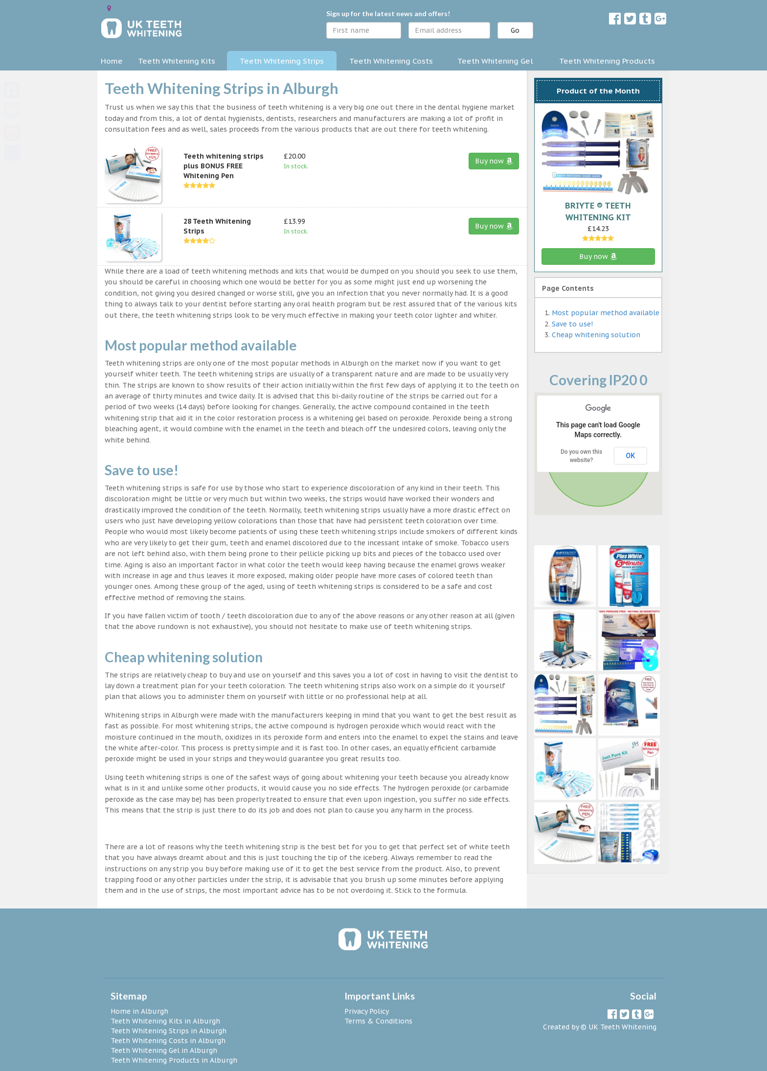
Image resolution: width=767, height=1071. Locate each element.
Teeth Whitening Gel (495, 61)
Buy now (494, 161)
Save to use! (572, 324)
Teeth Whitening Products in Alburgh (174, 1060)
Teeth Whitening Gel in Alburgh (164, 1050)
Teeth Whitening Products (607, 61)
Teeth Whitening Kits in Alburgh (165, 1021)
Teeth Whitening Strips (282, 61)
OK (630, 456)
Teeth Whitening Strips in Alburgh (168, 1030)
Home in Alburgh (139, 1011)
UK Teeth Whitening (622, 1027)
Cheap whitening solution (596, 334)
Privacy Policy (366, 1011)
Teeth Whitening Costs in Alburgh (168, 1040)
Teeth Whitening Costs (391, 61)
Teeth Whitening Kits (176, 61)
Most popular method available (605, 312)
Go (515, 30)
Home (112, 61)
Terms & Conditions (378, 1021)
